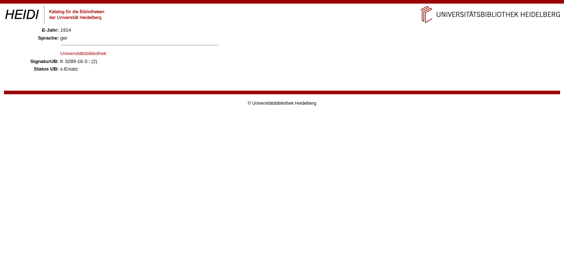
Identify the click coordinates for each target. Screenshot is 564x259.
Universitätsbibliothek (83, 53)
